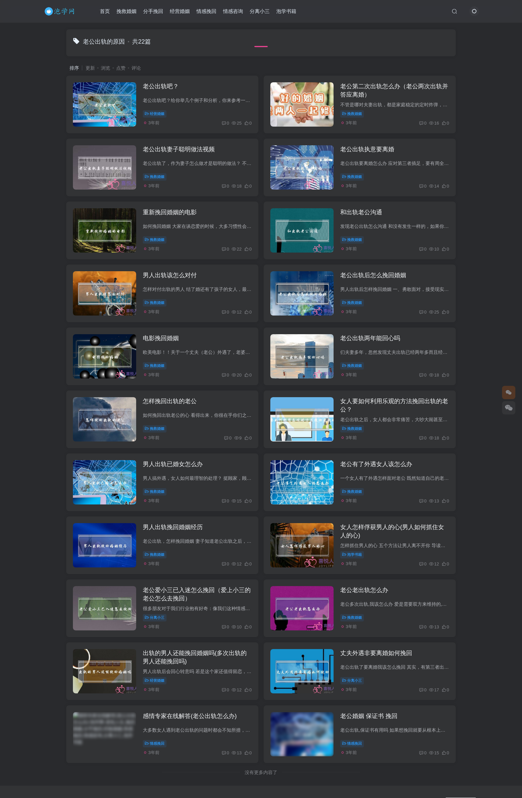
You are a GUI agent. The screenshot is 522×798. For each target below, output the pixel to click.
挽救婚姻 (126, 11)
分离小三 (260, 11)
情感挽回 (206, 11)
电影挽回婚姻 (161, 338)
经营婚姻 (180, 11)
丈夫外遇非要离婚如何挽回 (376, 653)
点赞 (121, 68)
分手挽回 (153, 11)
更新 (90, 68)
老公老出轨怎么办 (364, 590)
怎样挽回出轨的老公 (170, 401)
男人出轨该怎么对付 (170, 275)
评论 (136, 68)
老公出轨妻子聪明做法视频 (179, 149)
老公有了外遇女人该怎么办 (376, 464)
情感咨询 (233, 11)
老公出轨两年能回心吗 (370, 338)
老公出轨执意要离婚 (367, 149)
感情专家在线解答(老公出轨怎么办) (190, 716)
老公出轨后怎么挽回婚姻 (373, 275)
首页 (105, 11)
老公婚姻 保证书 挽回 (368, 716)
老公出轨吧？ (161, 86)
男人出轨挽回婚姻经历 (173, 527)
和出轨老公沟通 (361, 212)
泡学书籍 (286, 11)
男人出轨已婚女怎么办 (173, 464)
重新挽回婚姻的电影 (170, 212)
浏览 (105, 68)
